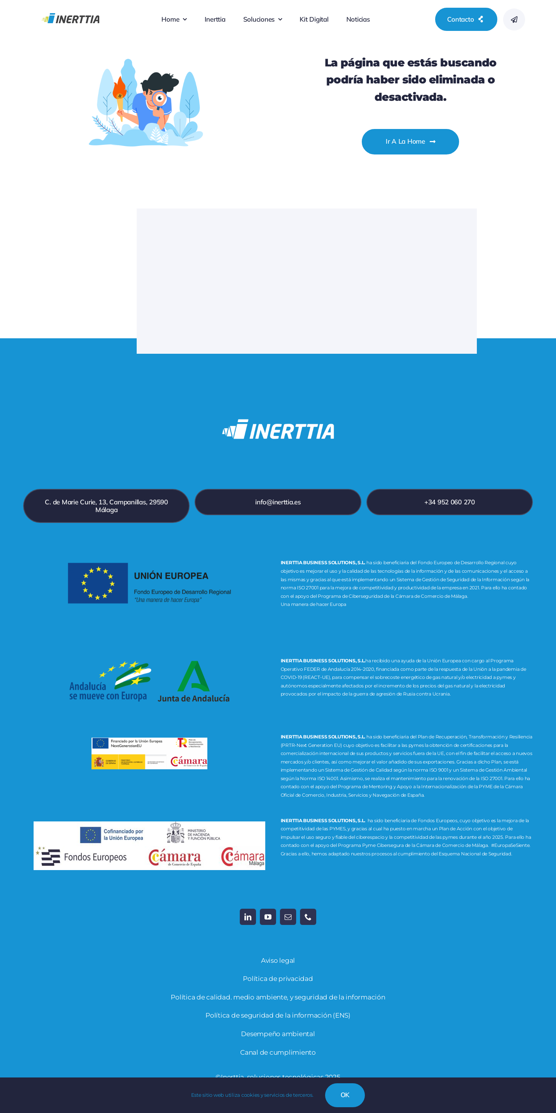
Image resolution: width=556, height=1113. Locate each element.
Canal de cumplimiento (278, 1052)
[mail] (288, 917)
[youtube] (268, 917)
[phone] (308, 917)
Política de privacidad (278, 978)
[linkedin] (248, 917)
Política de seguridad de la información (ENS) (278, 1015)
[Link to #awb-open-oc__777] (514, 19)
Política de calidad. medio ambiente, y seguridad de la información (278, 997)
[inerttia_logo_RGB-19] (70, 7)
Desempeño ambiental (278, 1034)
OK (345, 1095)
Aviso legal (278, 960)
